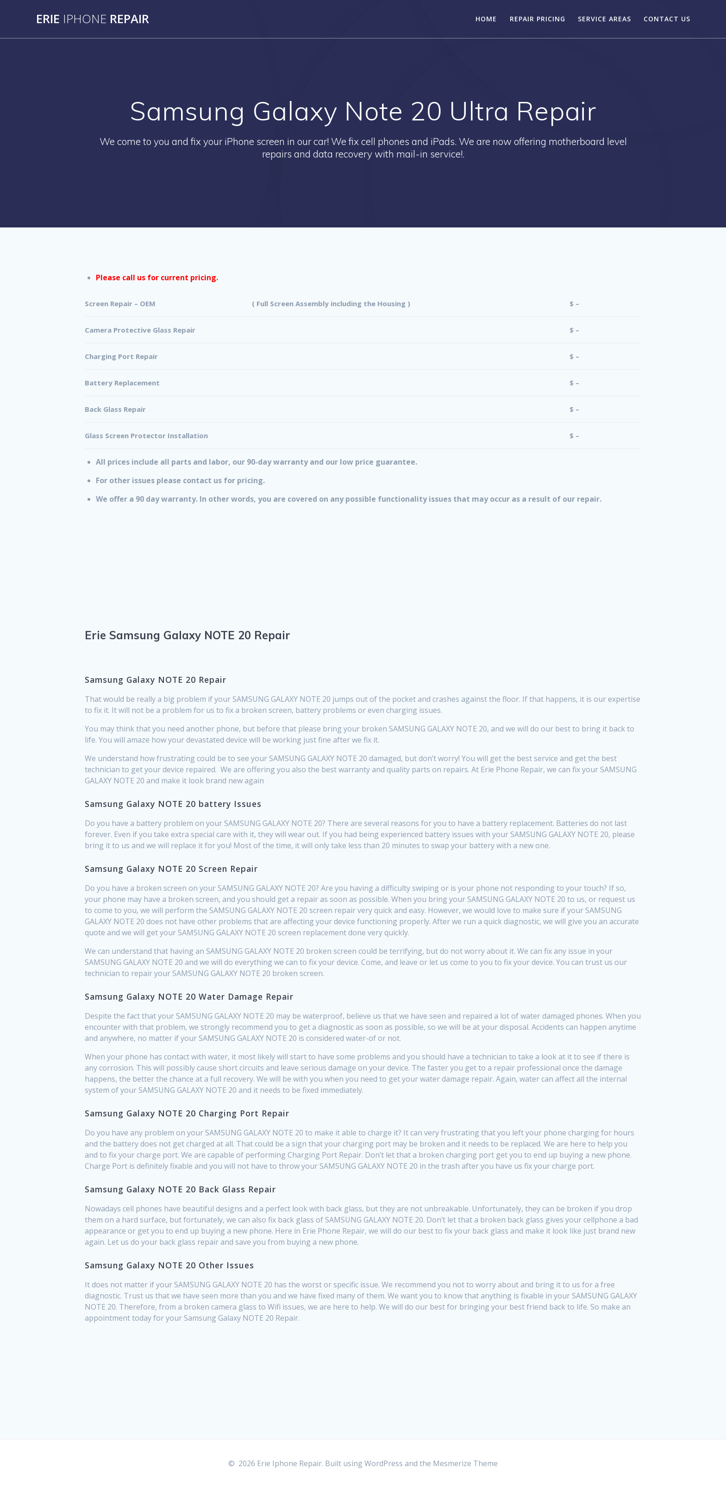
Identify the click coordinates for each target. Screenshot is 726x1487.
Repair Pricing (537, 18)
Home (486, 18)
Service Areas (604, 18)
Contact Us (667, 18)
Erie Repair (92, 19)
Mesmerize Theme (465, 1463)
